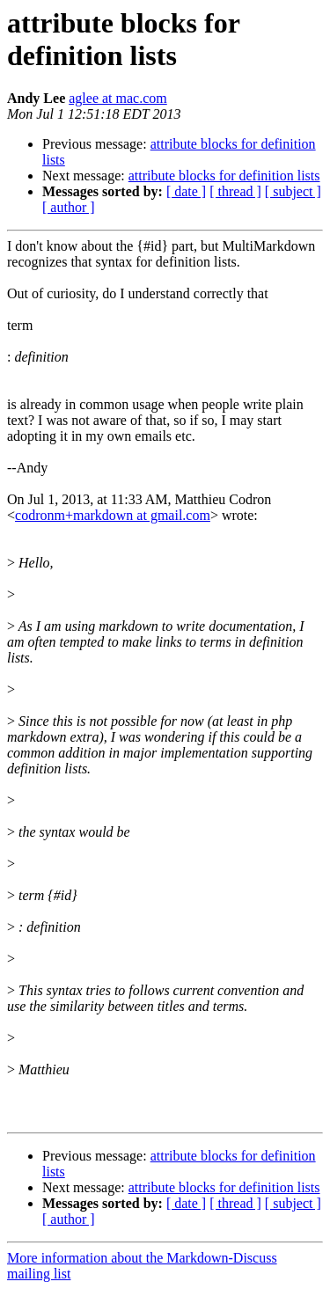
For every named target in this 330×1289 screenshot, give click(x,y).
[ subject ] (293, 191)
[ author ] (68, 207)
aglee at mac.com (118, 98)
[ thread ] (235, 191)
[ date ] (186, 191)
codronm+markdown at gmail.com (112, 515)
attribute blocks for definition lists (224, 175)
